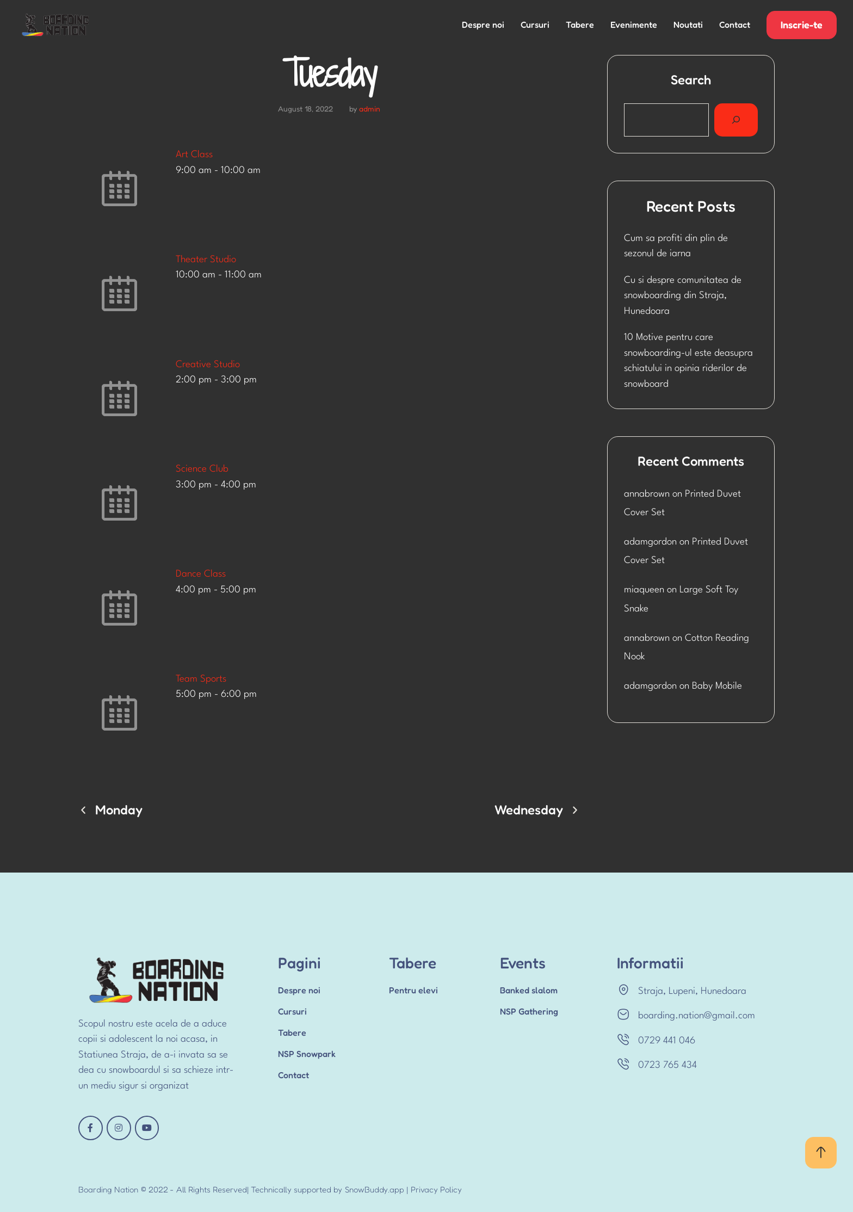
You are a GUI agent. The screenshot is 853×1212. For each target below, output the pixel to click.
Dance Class (201, 574)
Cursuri (535, 24)
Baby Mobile (717, 686)
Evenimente (633, 24)
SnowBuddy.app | (376, 1189)
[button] (802, 25)
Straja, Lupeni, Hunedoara (692, 991)
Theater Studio (206, 259)
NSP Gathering (529, 1011)
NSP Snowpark (307, 1053)
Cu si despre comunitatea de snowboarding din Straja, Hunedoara (682, 296)
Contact (734, 24)
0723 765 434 (667, 1065)
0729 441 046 (666, 1041)
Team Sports (201, 679)
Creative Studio (208, 364)
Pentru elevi (413, 990)
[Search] (736, 120)
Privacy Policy (436, 1189)
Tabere (580, 24)
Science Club (202, 469)
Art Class (194, 154)
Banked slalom (529, 990)
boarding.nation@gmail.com (696, 1016)
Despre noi (483, 24)
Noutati (688, 24)
